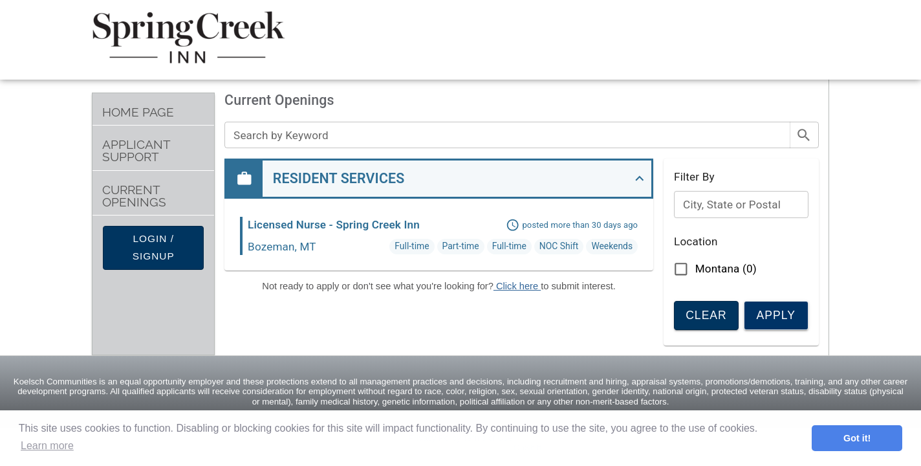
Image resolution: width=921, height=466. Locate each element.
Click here (517, 286)
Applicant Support (136, 150)
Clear (706, 314)
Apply (776, 314)
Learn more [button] (47, 445)
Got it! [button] (857, 438)
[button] (438, 179)
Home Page (138, 112)
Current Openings (134, 196)
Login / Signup (153, 248)
